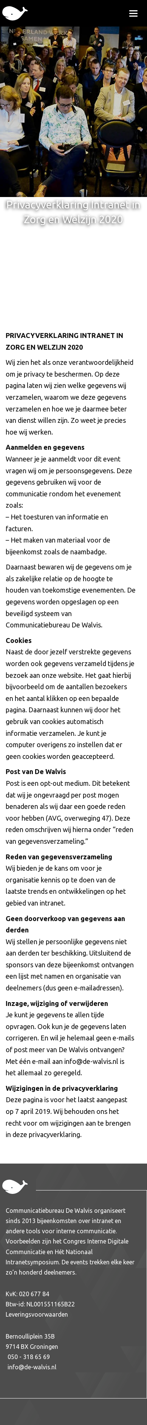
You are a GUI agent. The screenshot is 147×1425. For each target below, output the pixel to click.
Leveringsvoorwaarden (37, 1314)
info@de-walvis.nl (32, 1367)
